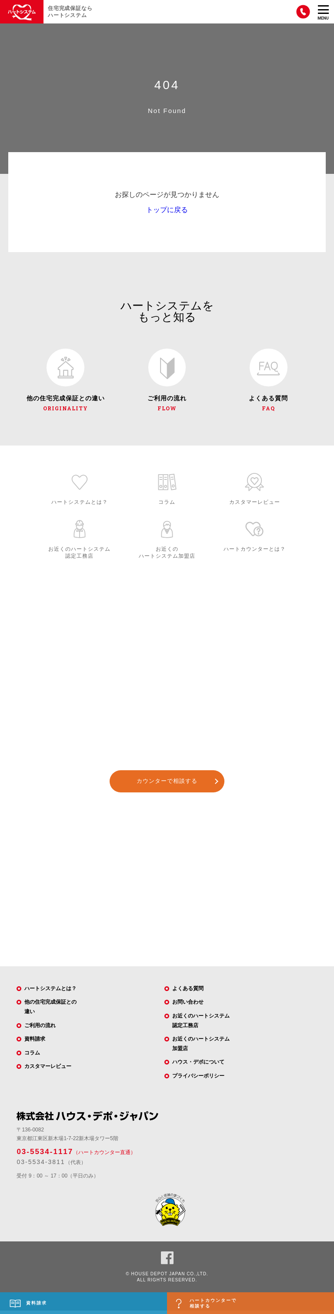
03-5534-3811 (41, 1165)
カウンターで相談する (167, 784)
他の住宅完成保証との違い (50, 1010)
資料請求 (34, 1042)
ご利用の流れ (40, 1028)
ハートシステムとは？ (50, 991)
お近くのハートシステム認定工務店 (201, 1024)
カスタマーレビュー (47, 1070)
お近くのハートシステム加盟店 (201, 1047)
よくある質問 (188, 991)
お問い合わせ (188, 1005)
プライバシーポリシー (198, 1079)
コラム (32, 1056)
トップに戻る (167, 209)
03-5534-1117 (45, 1155)
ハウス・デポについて (198, 1065)
